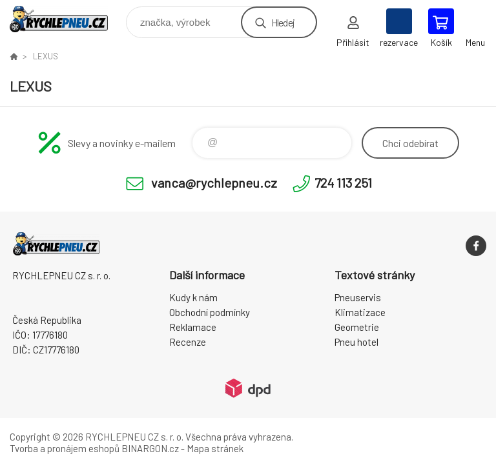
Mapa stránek (215, 448)
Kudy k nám (193, 297)
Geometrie (357, 327)
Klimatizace (360, 312)
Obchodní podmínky (209, 312)
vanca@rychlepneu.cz (214, 182)
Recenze (187, 342)
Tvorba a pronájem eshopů (64, 448)
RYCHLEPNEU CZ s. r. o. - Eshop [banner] (67, 19)
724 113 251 (343, 182)
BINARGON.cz (150, 448)
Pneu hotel (356, 342)
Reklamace (192, 327)
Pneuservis (358, 297)
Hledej (282, 22)
